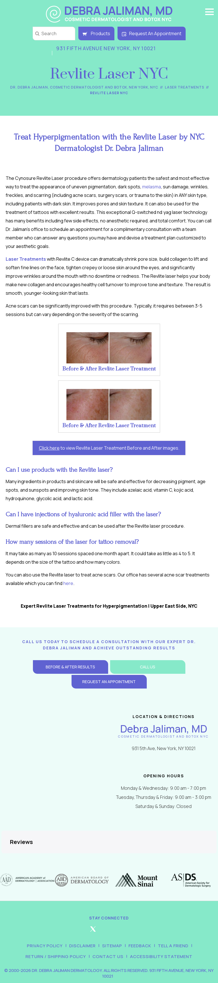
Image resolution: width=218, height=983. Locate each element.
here (68, 583)
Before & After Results (70, 667)
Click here (49, 448)
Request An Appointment (151, 33)
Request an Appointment (109, 681)
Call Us (147, 667)
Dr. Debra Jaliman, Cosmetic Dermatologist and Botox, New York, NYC (84, 87)
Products (96, 33)
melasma (151, 187)
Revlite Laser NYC (109, 92)
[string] (54, 33)
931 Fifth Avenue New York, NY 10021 (106, 48)
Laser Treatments (184, 87)
